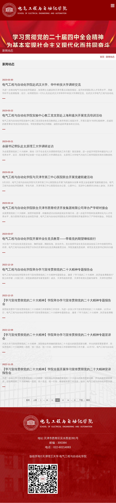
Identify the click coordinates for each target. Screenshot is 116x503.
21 (75, 400)
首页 (102, 57)
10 (47, 400)
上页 (35, 400)
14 (68, 400)
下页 (81, 400)
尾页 (88, 400)
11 (52, 400)
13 (63, 400)
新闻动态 (110, 57)
